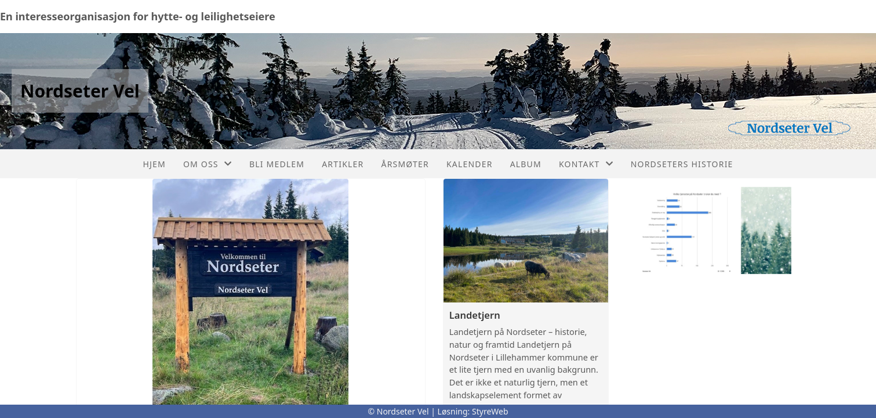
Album (525, 164)
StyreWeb (490, 411)
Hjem (154, 164)
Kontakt (586, 164)
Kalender (469, 164)
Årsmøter (405, 164)
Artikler (343, 164)
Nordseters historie (682, 164)
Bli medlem (276, 164)
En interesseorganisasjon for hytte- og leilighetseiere (137, 16)
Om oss (207, 164)
